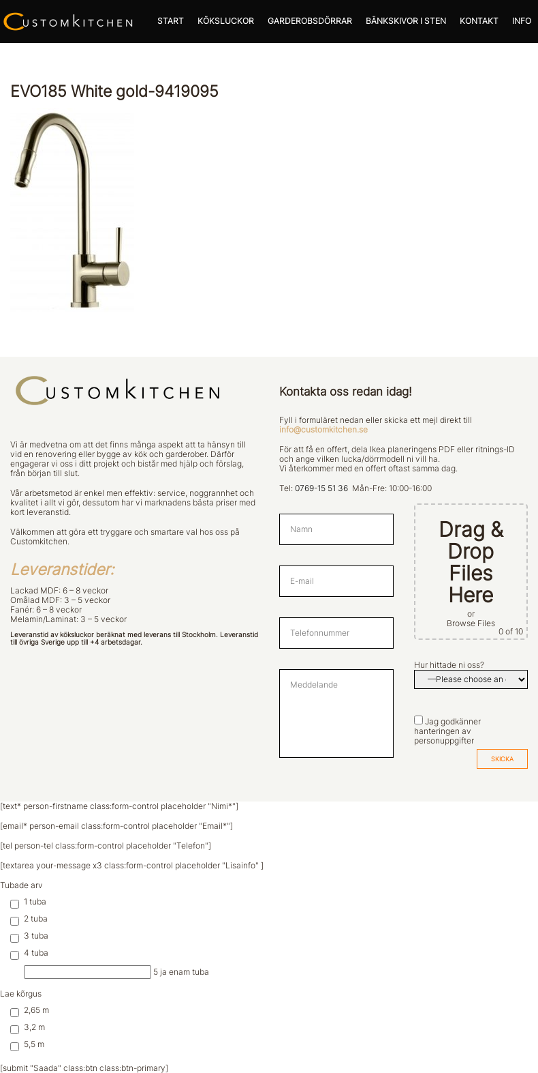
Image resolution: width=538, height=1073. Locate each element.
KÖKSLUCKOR (225, 21)
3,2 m (27, 1027)
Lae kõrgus (21, 994)
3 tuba (29, 936)
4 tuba (29, 953)
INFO (521, 21)
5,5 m (27, 1044)
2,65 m (29, 1010)
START (170, 21)
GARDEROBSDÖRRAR (310, 21)
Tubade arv (21, 885)
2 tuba (29, 919)
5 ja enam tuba (116, 972)
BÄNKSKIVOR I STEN (406, 21)
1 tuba (28, 902)
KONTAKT (479, 21)
